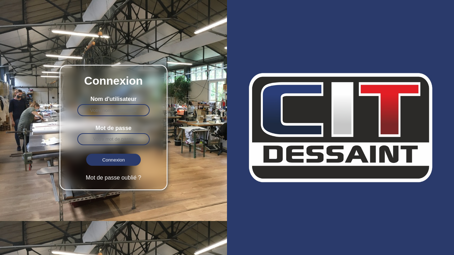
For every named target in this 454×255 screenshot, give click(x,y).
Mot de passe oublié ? (114, 178)
